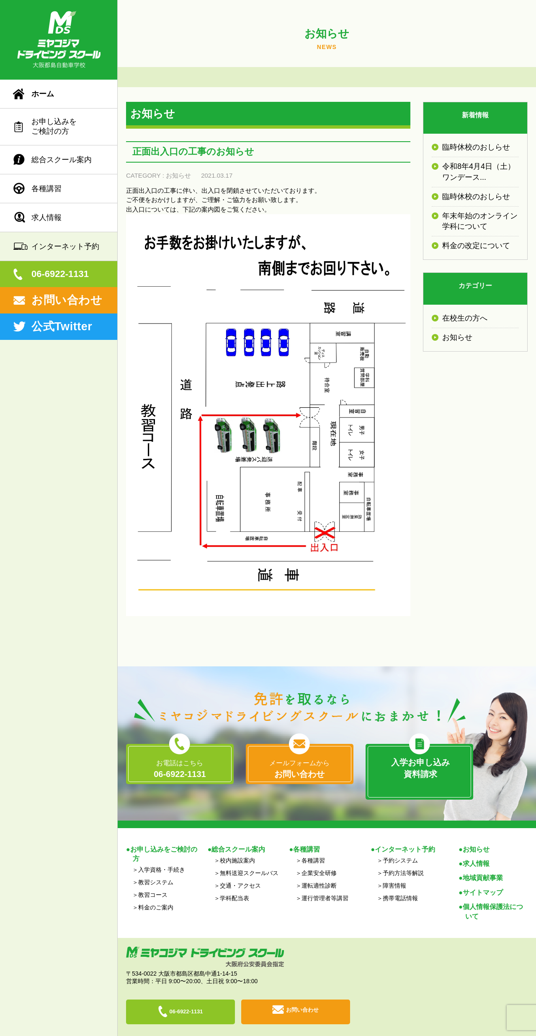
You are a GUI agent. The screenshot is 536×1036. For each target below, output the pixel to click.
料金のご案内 (155, 894)
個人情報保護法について (493, 898)
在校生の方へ (464, 318)
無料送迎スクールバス (249, 860)
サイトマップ (483, 879)
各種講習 (46, 188)
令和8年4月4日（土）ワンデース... (478, 171)
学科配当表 (234, 885)
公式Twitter (61, 326)
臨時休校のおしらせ (476, 147)
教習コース (153, 881)
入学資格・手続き (161, 856)
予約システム (400, 847)
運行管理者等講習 (325, 885)
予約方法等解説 (403, 860)
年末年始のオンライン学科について (480, 221)
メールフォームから (299, 769)
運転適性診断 (319, 872)
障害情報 (394, 872)
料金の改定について (476, 245)
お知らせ (178, 175)
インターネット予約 (65, 246)
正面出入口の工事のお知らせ (193, 151)
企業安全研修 (319, 860)
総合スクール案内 (61, 159)
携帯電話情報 (400, 885)
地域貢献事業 (483, 864)
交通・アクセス (240, 872)
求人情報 (46, 217)
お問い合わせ (66, 300)
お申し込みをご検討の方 (54, 126)
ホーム (42, 94)
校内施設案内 (237, 847)
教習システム (155, 869)
